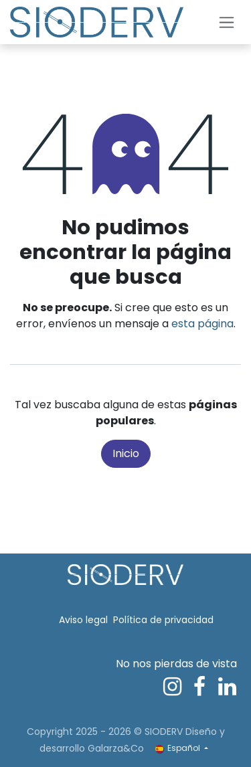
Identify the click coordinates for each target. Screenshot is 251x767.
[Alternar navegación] (226, 22)
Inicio (125, 453)
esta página (202, 323)
